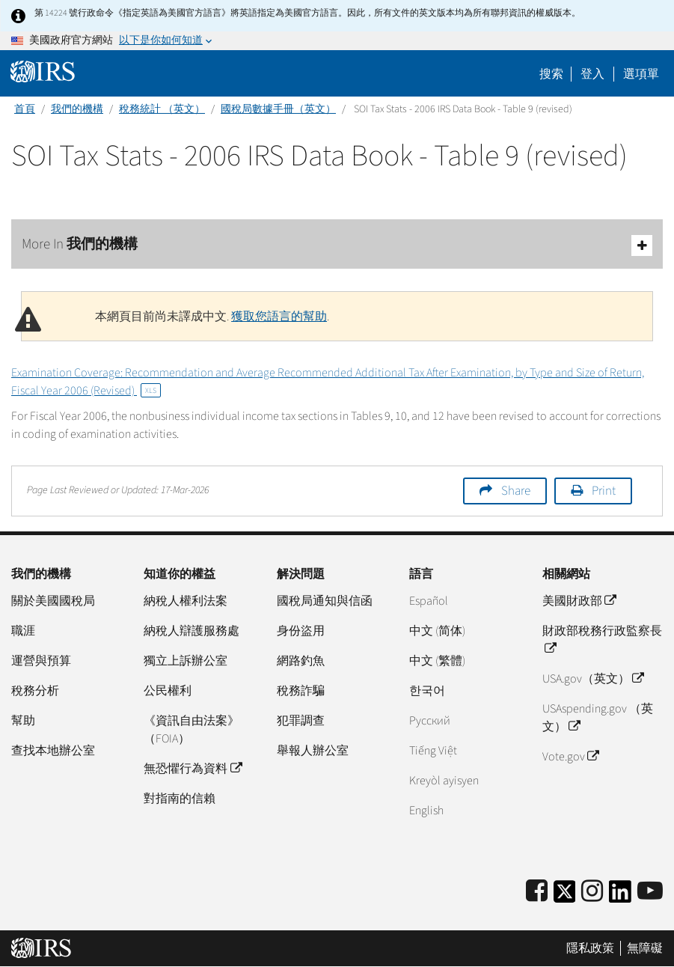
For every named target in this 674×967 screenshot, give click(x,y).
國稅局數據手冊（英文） (278, 109)
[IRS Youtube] (650, 891)
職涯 (23, 631)
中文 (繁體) (437, 661)
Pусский (429, 721)
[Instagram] (592, 891)
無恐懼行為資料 (192, 768)
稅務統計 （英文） (162, 109)
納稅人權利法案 (185, 601)
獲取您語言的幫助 (279, 316)
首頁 (24, 109)
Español (428, 601)
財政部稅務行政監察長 (602, 640)
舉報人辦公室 (313, 750)
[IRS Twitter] (565, 896)
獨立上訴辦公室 (185, 661)
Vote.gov (570, 756)
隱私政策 (590, 948)
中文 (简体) (437, 631)
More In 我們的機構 (337, 245)
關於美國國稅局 (53, 601)
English (426, 810)
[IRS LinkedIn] (620, 896)
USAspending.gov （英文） (597, 718)
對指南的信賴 (179, 798)
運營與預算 (41, 661)
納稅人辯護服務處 (191, 631)
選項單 (641, 74)
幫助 (23, 721)
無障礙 (645, 948)
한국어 (427, 691)
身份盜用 (301, 631)
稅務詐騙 (301, 691)
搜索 (551, 74)
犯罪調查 (301, 721)
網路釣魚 (301, 661)
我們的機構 (77, 109)
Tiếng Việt (433, 750)
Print (604, 491)
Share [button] (515, 491)
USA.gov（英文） (592, 679)
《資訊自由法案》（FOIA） (191, 730)
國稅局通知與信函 (325, 601)
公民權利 (168, 691)
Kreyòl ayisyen (444, 780)
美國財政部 (579, 601)
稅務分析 (35, 691)
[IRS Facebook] (537, 891)
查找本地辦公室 (53, 750)
